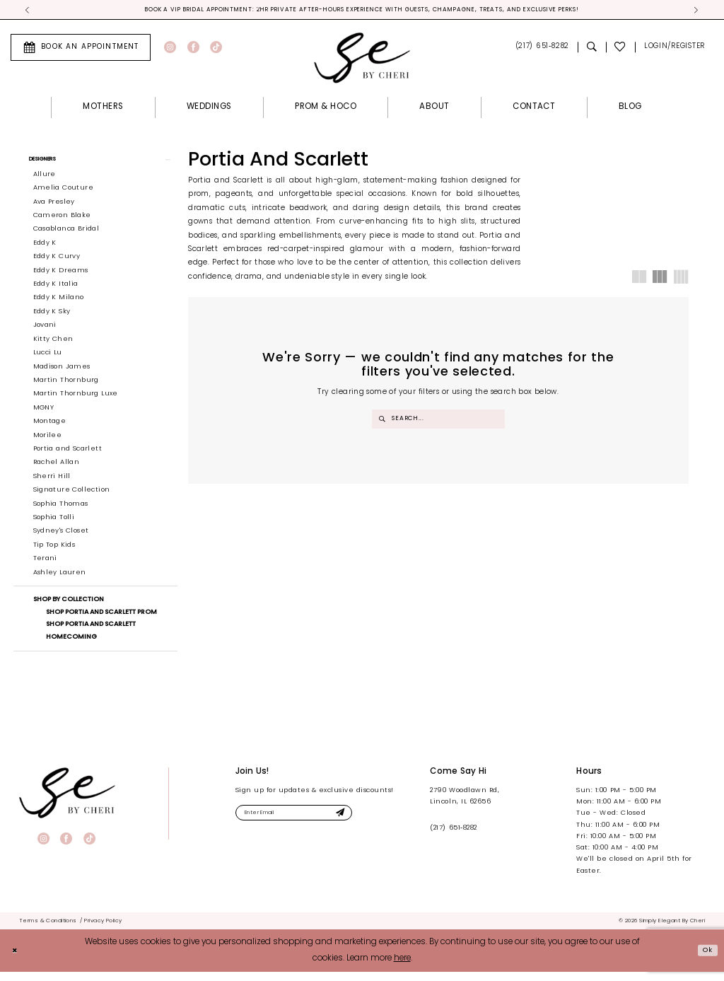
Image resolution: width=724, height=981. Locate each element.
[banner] (67, 802)
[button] (674, 49)
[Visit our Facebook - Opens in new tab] (193, 49)
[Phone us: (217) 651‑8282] (542, 49)
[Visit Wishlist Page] (621, 49)
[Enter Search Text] (439, 420)
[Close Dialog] (16, 959)
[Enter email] (307, 824)
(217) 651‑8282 (453, 837)
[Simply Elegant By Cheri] (362, 59)
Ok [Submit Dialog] (705, 959)
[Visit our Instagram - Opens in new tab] (170, 49)
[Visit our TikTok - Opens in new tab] (216, 49)
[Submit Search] (383, 420)
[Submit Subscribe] (365, 824)
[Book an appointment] (81, 48)
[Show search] (592, 49)
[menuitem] (81, 48)
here (402, 967)
